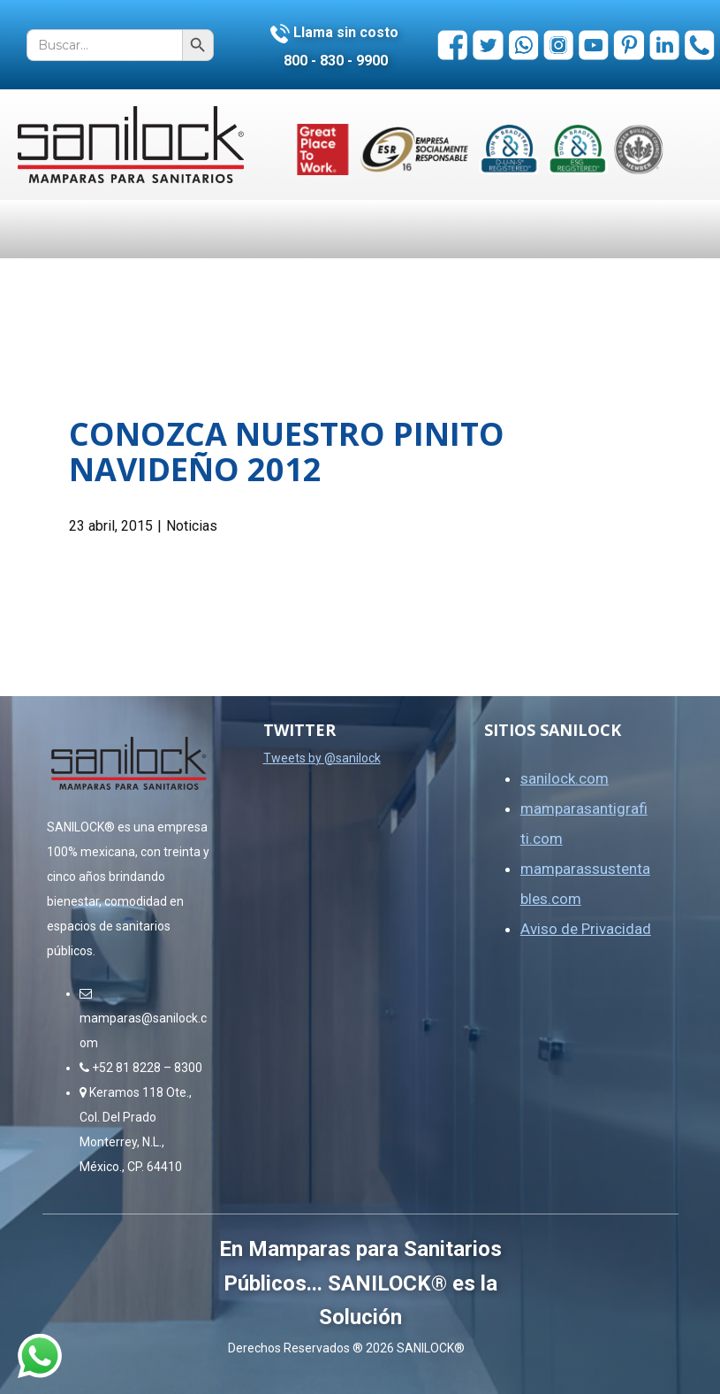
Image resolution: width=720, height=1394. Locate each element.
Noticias (191, 525)
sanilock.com (564, 778)
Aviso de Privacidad (585, 929)
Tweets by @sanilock (322, 758)
